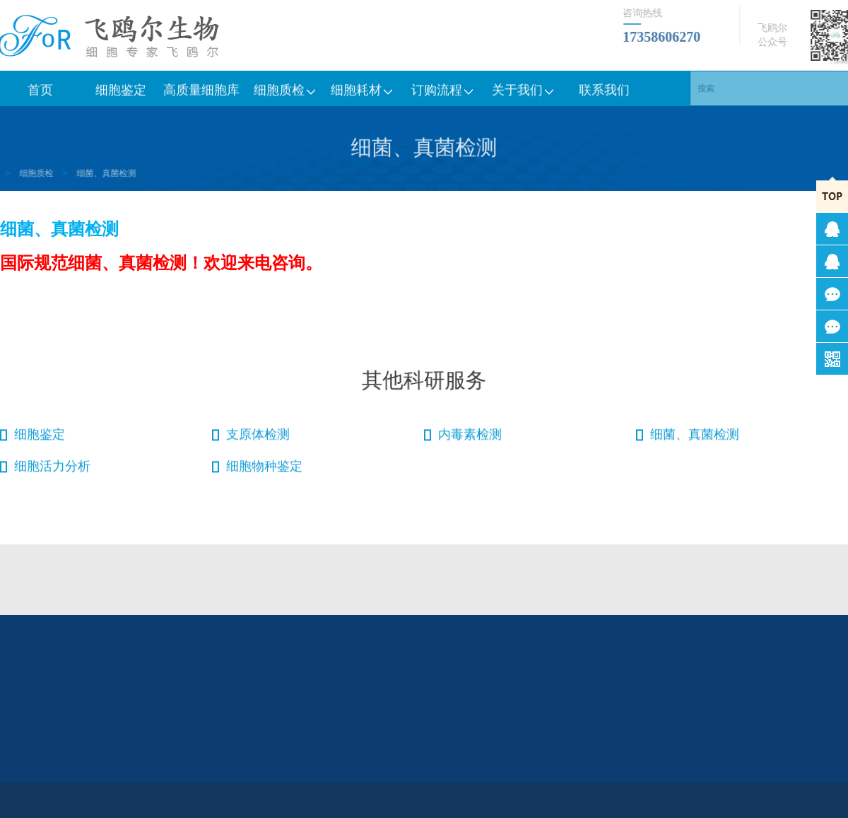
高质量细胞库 (201, 93)
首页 (40, 93)
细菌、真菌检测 (87, 173)
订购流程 (443, 93)
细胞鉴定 (120, 93)
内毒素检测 (470, 437)
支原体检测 (258, 437)
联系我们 (604, 93)
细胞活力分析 (52, 469)
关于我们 (523, 93)
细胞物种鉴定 (264, 469)
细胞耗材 (362, 93)
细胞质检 (282, 93)
